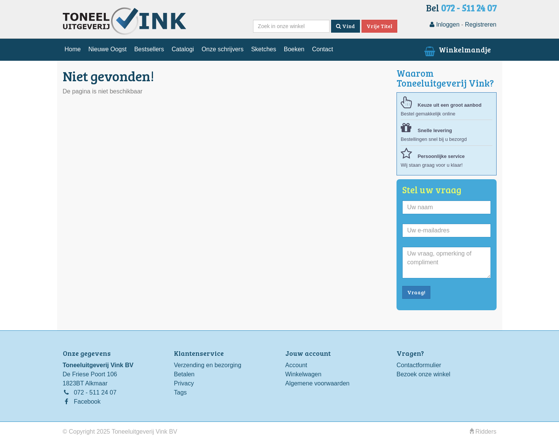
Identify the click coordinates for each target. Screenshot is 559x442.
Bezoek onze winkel (423, 374)
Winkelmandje (456, 49)
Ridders (483, 431)
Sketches (263, 49)
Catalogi (183, 49)
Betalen (184, 374)
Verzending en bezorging (207, 365)
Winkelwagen (303, 374)
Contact (322, 49)
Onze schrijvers (223, 49)
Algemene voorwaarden (317, 383)
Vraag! (416, 292)
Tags (180, 392)
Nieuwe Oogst (107, 49)
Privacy (184, 383)
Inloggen (445, 24)
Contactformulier (419, 365)
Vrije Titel (379, 26)
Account (296, 365)
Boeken (294, 49)
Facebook (87, 401)
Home (73, 49)
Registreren (481, 24)
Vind (345, 26)
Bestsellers (149, 49)
